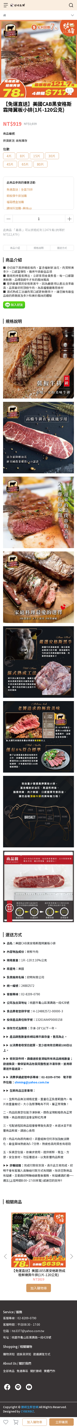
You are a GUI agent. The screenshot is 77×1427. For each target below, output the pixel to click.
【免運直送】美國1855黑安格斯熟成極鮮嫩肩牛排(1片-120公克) (38, 1272)
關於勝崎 (36, 1371)
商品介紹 (15, 248)
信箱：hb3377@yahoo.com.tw (23, 1331)
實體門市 (49, 1371)
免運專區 (22, 1371)
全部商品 (9, 1371)
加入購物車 (34, 1422)
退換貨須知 (24, 1354)
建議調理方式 (41, 1354)
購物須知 (9, 1354)
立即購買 (61, 1422)
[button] (71, 1256)
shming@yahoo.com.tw (32, 1082)
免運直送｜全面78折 (20, 189)
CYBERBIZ (27, 1411)
